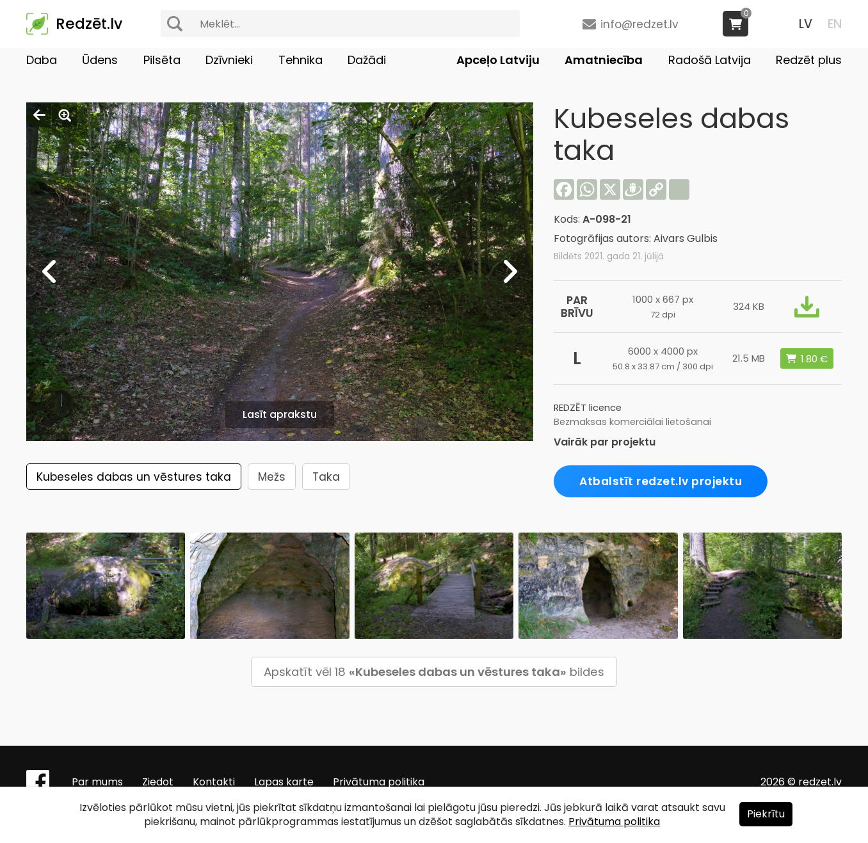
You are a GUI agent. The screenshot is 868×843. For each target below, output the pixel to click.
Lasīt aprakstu (280, 414)
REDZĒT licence (588, 407)
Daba (41, 60)
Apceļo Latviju (498, 60)
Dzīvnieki (229, 60)
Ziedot (157, 782)
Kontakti (214, 782)
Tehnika (300, 60)
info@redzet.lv (639, 24)
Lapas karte (284, 782)
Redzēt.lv (89, 23)
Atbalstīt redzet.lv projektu (660, 481)
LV (805, 24)
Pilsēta (162, 60)
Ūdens (100, 60)
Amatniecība (604, 60)
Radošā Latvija (709, 60)
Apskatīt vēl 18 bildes (434, 672)
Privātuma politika (378, 782)
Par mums (97, 782)
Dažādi (367, 60)
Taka (326, 477)
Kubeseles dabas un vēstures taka (133, 477)
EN (835, 24)
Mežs (271, 477)
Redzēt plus (809, 60)
